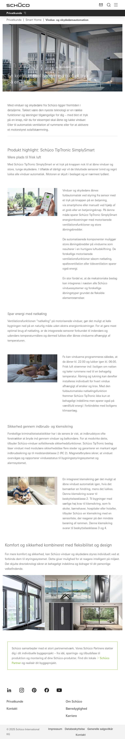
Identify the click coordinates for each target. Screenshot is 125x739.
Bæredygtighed (76, 709)
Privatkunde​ (17, 13)
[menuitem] (9, 690)
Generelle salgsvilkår (100, 729)
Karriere (71, 716)
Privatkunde (14, 19)
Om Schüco (74, 701)
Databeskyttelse (75, 729)
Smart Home (34, 19)
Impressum (55, 729)
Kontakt (12, 709)
